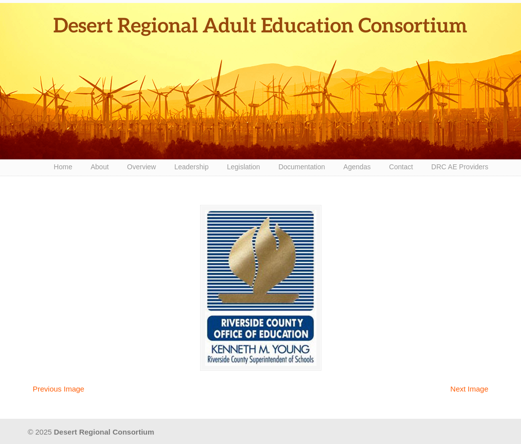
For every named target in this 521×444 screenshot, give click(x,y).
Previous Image (58, 389)
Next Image (469, 389)
